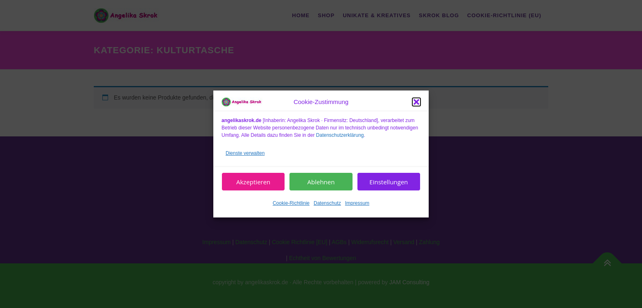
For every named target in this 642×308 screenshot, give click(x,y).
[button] (416, 102)
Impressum (357, 203)
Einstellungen (388, 182)
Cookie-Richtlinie (291, 203)
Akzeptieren (253, 182)
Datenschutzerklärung (340, 135)
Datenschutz (327, 203)
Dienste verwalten (245, 153)
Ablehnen (321, 182)
